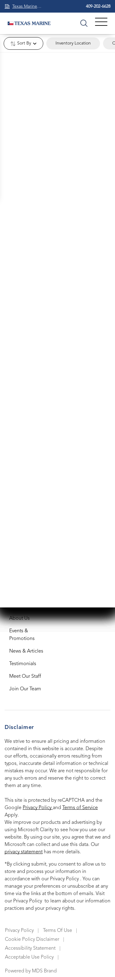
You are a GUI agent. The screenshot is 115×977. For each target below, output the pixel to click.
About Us (19, 618)
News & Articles (26, 651)
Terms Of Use (57, 930)
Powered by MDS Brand (31, 971)
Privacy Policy (38, 807)
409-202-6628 (98, 6)
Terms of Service (80, 807)
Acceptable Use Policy (29, 957)
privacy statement (24, 852)
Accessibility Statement (30, 948)
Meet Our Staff (25, 676)
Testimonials (22, 663)
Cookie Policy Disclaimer (32, 939)
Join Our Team (25, 689)
